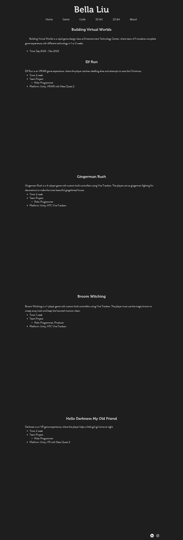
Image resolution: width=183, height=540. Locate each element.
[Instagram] (158, 535)
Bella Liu (91, 9)
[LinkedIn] (152, 535)
